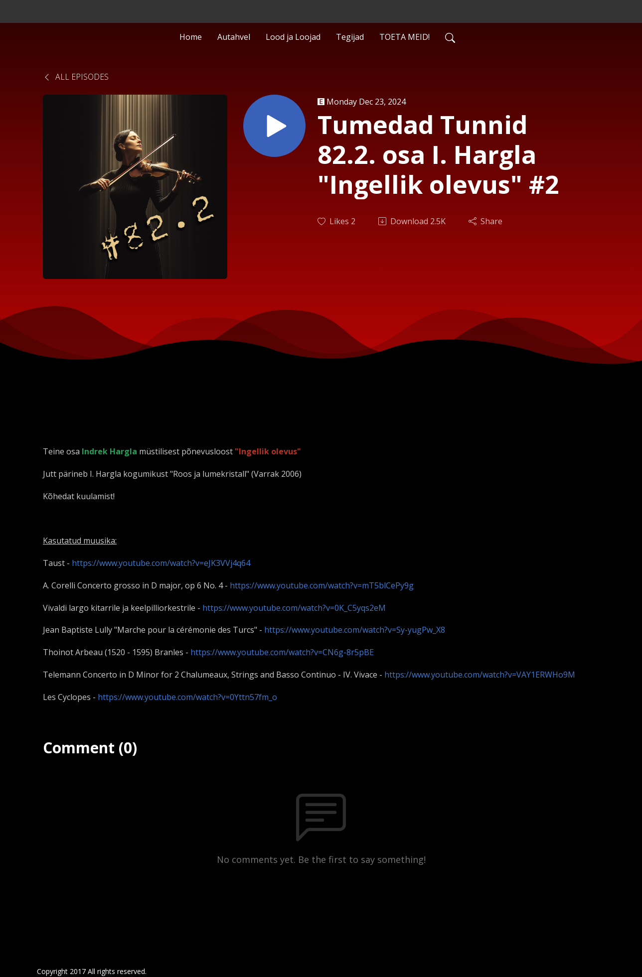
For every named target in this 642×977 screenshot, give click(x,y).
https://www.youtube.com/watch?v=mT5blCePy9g (322, 585)
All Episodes (76, 76)
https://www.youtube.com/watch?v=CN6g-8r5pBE (282, 652)
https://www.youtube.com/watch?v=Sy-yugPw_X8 (354, 629)
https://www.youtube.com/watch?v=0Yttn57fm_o (187, 697)
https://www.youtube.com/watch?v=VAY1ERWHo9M (479, 674)
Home (190, 36)
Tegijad (350, 36)
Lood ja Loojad (293, 36)
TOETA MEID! (404, 36)
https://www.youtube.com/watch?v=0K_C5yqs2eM (294, 607)
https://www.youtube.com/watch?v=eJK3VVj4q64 (161, 563)
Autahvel (233, 36)
